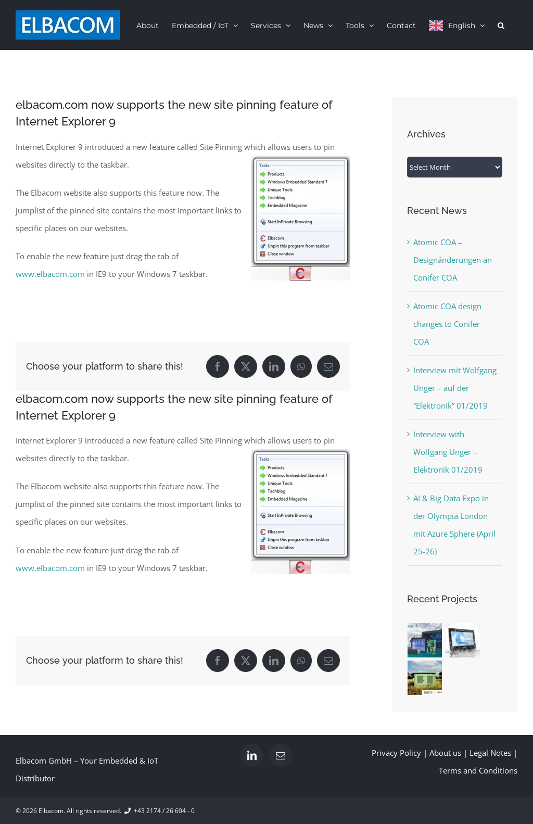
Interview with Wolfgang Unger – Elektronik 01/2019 (448, 452)
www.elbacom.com (50, 274)
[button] (501, 25)
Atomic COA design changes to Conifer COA (447, 324)
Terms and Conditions (478, 770)
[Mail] (280, 755)
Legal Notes (490, 752)
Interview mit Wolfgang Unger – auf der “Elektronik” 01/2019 (455, 388)
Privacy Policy (396, 752)
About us (445, 752)
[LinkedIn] (251, 755)
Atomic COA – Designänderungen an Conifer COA (452, 260)
